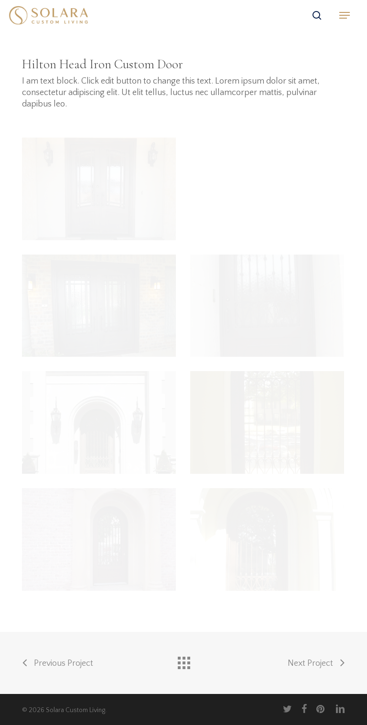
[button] (344, 15)
